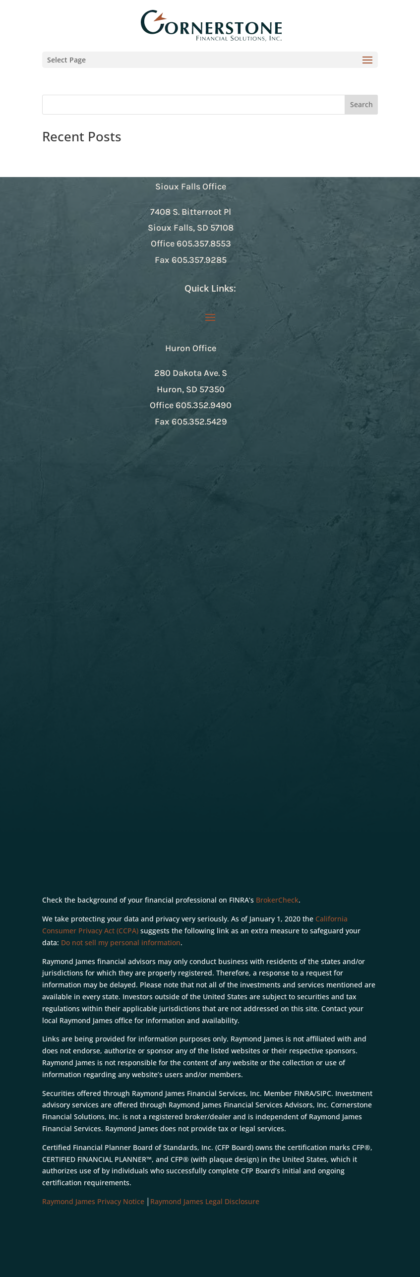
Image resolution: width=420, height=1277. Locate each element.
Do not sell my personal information (120, 942)
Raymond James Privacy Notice (93, 1201)
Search (361, 104)
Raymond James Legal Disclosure (204, 1201)
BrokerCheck (277, 900)
